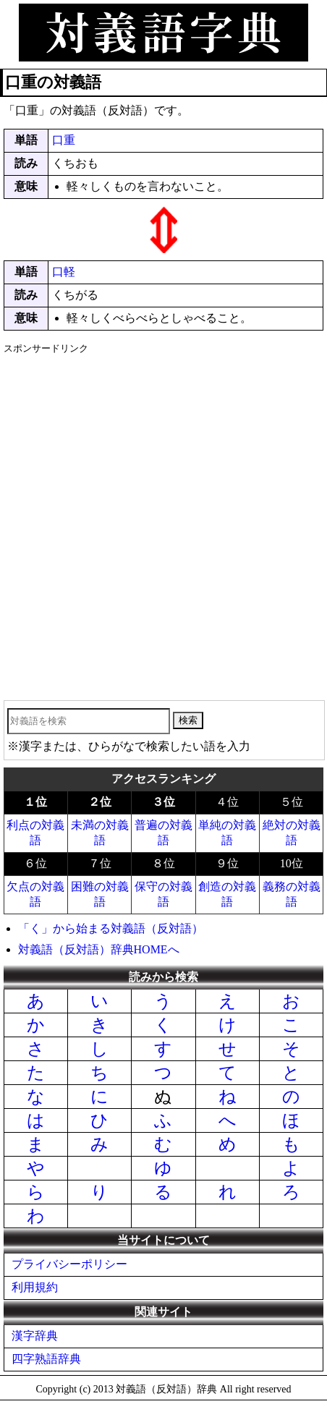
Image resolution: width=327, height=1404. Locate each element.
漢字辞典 (35, 1335)
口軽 (63, 271)
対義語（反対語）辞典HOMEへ (98, 949)
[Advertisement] (163, 522)
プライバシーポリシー (69, 1264)
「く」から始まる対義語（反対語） (110, 928)
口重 (63, 140)
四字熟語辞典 (46, 1359)
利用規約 (35, 1287)
